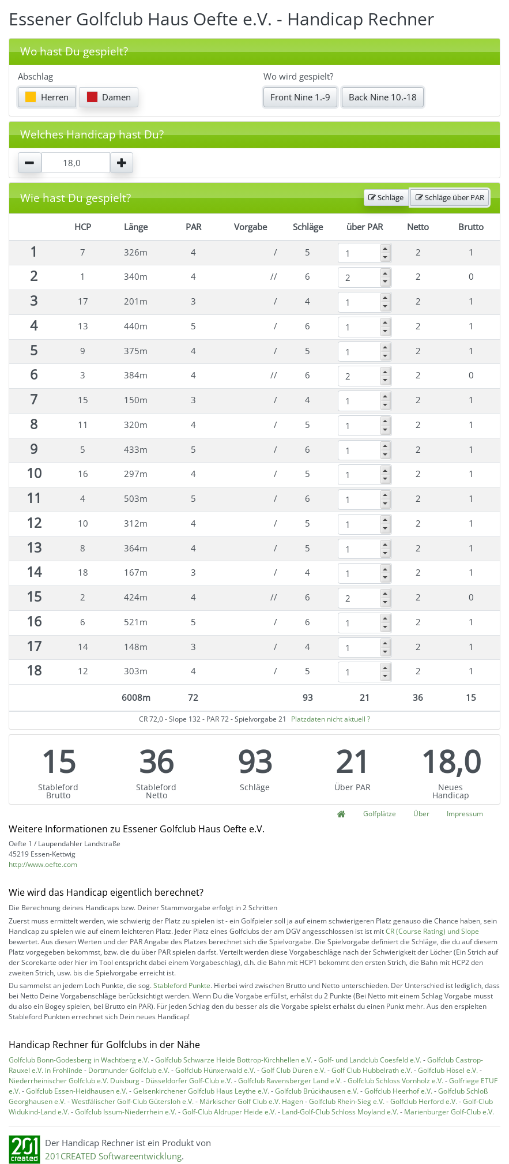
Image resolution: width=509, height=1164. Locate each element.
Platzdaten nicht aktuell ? (330, 719)
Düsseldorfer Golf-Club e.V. (188, 1081)
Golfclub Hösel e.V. (448, 1070)
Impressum (465, 813)
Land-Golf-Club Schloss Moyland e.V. (340, 1112)
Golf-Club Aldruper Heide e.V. (229, 1112)
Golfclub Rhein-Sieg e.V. (346, 1101)
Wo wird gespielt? (298, 76)
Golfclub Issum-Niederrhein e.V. (125, 1112)
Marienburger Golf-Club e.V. (449, 1112)
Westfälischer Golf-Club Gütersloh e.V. (132, 1101)
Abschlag (35, 76)
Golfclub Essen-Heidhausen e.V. (76, 1091)
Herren (47, 97)
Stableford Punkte (181, 985)
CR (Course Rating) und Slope (432, 931)
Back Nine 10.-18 (383, 97)
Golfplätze (379, 813)
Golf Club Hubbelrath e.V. (371, 1070)
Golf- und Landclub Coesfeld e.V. (369, 1060)
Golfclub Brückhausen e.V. (317, 1091)
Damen (108, 97)
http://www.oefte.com (43, 864)
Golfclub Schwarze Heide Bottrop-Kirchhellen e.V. (233, 1060)
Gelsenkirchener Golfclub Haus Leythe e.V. (201, 1091)
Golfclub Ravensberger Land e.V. (290, 1081)
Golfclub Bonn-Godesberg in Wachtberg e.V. (79, 1060)
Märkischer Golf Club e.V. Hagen (251, 1101)
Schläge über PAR (450, 197)
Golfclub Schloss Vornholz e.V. (395, 1081)
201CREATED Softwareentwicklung (113, 1156)
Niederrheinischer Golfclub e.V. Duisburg (74, 1081)
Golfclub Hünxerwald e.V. (215, 1070)
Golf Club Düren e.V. (293, 1070)
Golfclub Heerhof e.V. (398, 1091)
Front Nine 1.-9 (300, 97)
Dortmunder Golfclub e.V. (128, 1070)
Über (421, 813)
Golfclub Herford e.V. (423, 1101)
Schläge (386, 197)
